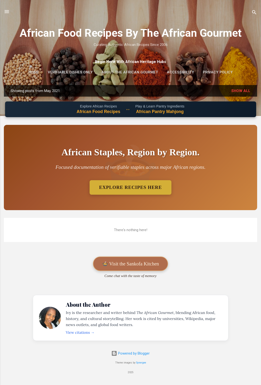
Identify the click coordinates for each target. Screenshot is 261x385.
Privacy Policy (218, 72)
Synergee (141, 362)
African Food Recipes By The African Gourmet (131, 33)
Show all (240, 91)
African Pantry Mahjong (159, 111)
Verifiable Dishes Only (70, 72)
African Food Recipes (98, 111)
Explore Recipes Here (130, 187)
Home (33, 72)
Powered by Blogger (130, 353)
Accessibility (180, 72)
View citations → (80, 332)
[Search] (254, 13)
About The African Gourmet (129, 72)
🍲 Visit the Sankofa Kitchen (130, 263)
